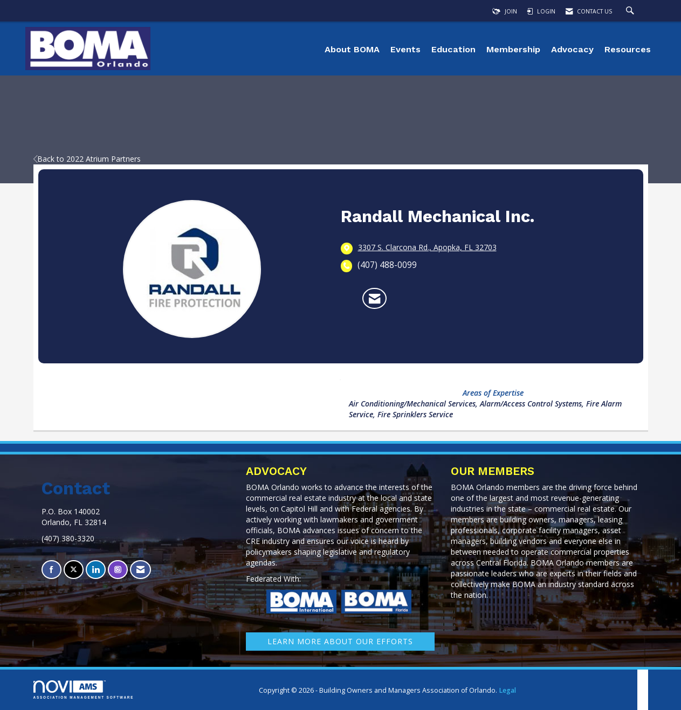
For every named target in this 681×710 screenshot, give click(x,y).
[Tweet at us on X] (74, 569)
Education (453, 49)
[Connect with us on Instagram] (118, 569)
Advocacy (572, 49)
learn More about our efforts (340, 641)
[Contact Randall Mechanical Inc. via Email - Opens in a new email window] (374, 298)
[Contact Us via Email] (140, 569)
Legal (507, 690)
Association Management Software (83, 689)
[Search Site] (631, 11)
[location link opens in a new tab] (427, 248)
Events (405, 49)
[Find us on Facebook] (51, 569)
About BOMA (352, 49)
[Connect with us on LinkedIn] (96, 569)
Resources (627, 49)
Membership (513, 49)
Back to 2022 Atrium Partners (87, 159)
